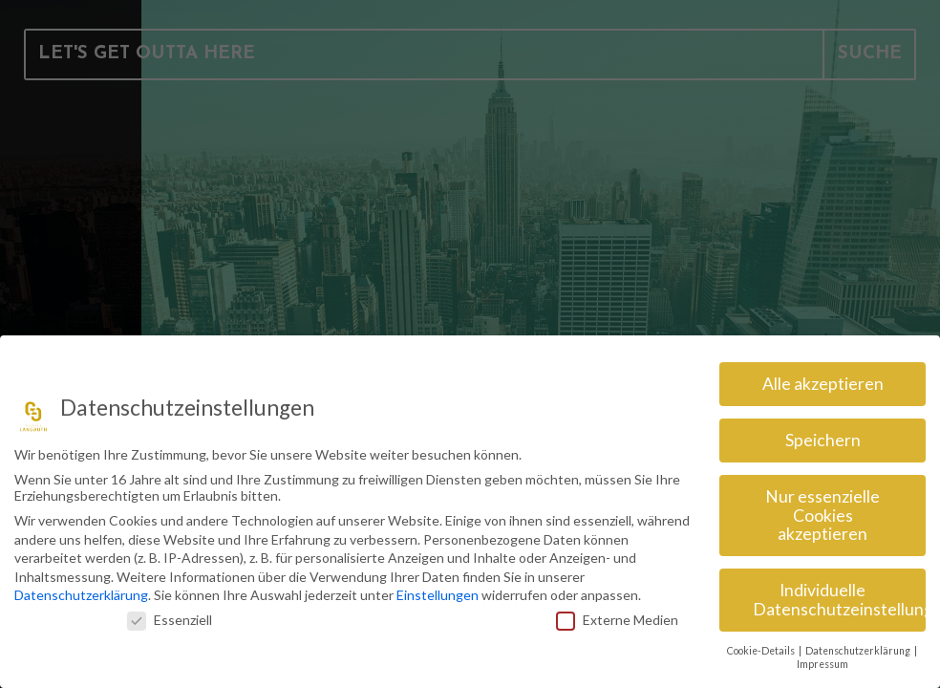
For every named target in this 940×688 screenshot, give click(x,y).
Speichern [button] (823, 434)
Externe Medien (617, 614)
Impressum (822, 658)
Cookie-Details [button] (762, 645)
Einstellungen (437, 589)
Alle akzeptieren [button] (823, 378)
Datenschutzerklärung (81, 589)
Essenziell (169, 614)
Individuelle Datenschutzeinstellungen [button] (839, 593)
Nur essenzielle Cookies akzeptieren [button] (822, 509)
